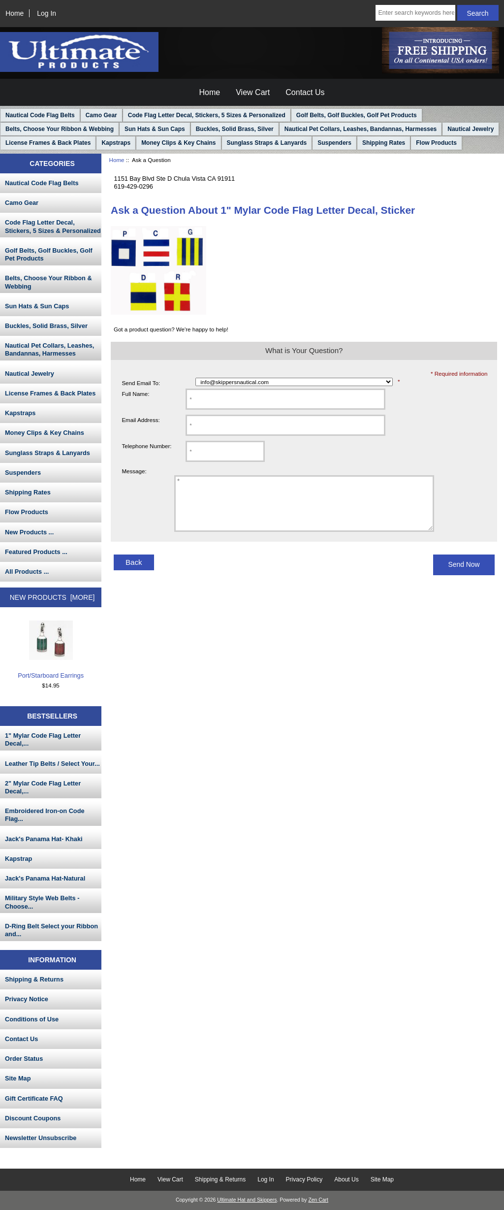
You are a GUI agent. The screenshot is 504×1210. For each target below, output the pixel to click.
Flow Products (436, 142)
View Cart (253, 92)
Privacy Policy (304, 1179)
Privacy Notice (26, 999)
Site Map (18, 1078)
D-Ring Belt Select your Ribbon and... (51, 930)
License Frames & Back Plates (48, 142)
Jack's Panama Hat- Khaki (44, 839)
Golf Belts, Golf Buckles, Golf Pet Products (356, 115)
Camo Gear (101, 115)
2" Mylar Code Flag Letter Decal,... (43, 787)
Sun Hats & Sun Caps (155, 129)
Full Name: (135, 394)
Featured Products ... (36, 552)
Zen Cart (318, 1200)
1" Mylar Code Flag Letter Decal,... (43, 739)
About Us (346, 1179)
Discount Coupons (33, 1118)
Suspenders (334, 142)
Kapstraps (115, 142)
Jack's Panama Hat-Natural (45, 878)
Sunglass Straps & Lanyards (267, 142)
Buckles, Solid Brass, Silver (235, 129)
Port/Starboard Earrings (51, 650)
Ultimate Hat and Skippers (247, 1200)
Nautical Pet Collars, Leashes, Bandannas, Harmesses (360, 129)
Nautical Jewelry (470, 129)
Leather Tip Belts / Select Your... (52, 763)
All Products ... (27, 571)
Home (14, 13)
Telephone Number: (146, 446)
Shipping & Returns (34, 979)
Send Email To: (141, 383)
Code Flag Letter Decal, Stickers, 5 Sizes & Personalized (206, 115)
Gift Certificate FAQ (34, 1098)
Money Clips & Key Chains (178, 142)
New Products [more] (52, 597)
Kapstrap (18, 858)
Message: (134, 471)
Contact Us (304, 92)
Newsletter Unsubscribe (40, 1138)
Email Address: (140, 420)
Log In (46, 13)
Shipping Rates (383, 142)
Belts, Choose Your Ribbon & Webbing (59, 129)
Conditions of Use (32, 1019)
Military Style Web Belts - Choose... (42, 902)
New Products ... (29, 532)
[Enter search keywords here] (415, 13)
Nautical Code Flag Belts (40, 115)
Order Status (24, 1058)
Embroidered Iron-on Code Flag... (45, 814)
